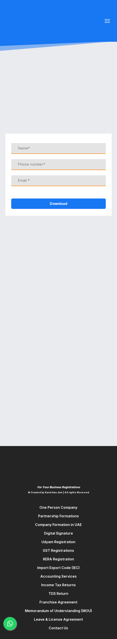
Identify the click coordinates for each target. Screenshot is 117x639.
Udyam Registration (58, 542)
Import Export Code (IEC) (58, 567)
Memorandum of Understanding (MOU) (58, 611)
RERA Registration (58, 559)
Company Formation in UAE (58, 524)
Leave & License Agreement (58, 619)
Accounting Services (58, 576)
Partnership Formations (58, 516)
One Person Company (58, 507)
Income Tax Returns (58, 585)
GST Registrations (58, 550)
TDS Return (58, 593)
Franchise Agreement (58, 602)
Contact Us (58, 628)
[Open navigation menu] (107, 21)
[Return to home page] (48, 18)
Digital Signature (58, 533)
